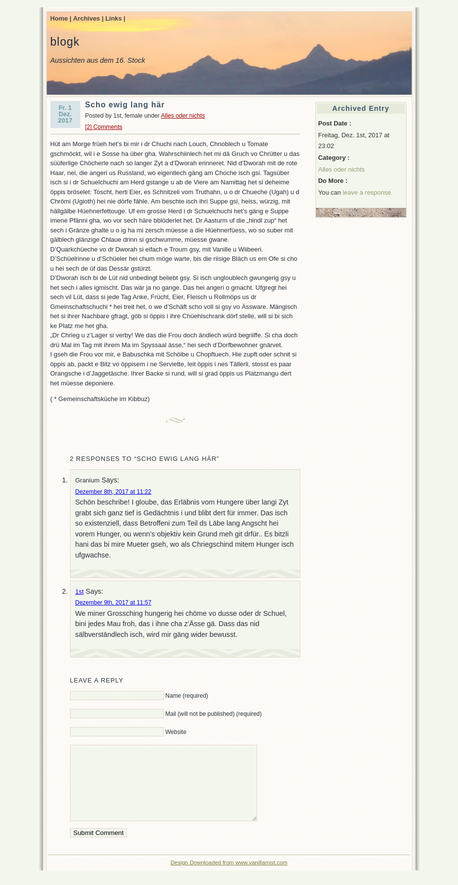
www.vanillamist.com (262, 877)
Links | (115, 18)
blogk (65, 41)
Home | (61, 18)
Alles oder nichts (183, 115)
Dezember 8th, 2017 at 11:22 (113, 491)
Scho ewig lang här (125, 105)
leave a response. (367, 192)
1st (79, 591)
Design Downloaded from (203, 877)
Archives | (88, 18)
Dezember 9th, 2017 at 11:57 (113, 602)
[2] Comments (103, 127)
